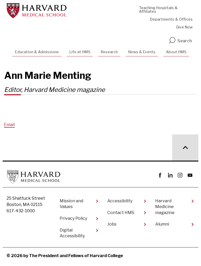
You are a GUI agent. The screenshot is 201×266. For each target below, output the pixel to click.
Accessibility (119, 200)
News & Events (141, 52)
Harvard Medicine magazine (165, 206)
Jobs (111, 224)
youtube (189, 175)
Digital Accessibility (72, 233)
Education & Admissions (37, 52)
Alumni (162, 224)
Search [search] (180, 41)
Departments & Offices (171, 19)
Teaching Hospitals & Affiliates (158, 9)
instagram (180, 175)
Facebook (160, 175)
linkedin (170, 175)
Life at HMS (79, 52)
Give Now (184, 27)
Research (109, 52)
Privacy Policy (73, 218)
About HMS (176, 52)
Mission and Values (71, 203)
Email (9, 124)
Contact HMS (120, 212)
